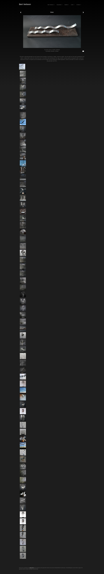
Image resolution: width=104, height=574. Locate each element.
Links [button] (72, 4)
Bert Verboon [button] (51, 4)
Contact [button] (78, 4)
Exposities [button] (59, 4)
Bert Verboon (25, 4)
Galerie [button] (66, 4)
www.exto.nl (32, 567)
